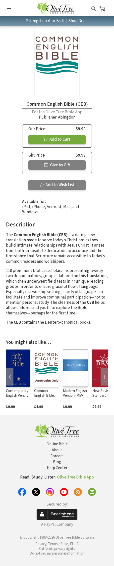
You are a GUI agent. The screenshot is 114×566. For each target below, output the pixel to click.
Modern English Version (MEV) (75, 393)
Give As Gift (57, 165)
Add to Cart (57, 139)
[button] (93, 9)
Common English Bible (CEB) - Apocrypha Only (46, 398)
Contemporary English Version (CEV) (18, 395)
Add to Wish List (57, 185)
